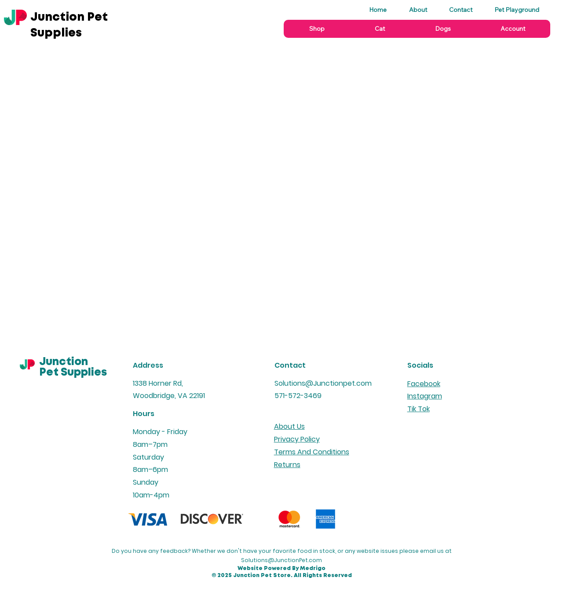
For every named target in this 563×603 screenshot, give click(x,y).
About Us (289, 426)
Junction (63, 362)
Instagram (424, 396)
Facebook (423, 384)
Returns (287, 465)
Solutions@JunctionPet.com (281, 560)
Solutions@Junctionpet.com (323, 383)
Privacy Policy (297, 439)
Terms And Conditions (311, 452)
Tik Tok (418, 409)
